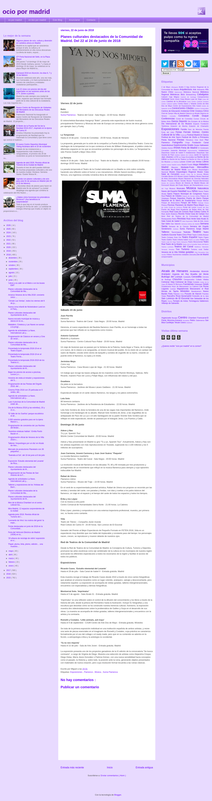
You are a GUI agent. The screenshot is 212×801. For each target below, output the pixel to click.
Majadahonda (183, 289)
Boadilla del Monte (199, 274)
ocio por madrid (26, 11)
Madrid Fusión (187, 165)
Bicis (183, 94)
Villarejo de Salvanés (170, 303)
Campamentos (203, 97)
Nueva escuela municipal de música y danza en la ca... (24, 320)
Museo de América (168, 183)
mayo (11, 551)
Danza (175, 121)
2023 (8, 236)
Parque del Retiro (189, 203)
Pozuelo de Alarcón (193, 294)
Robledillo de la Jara (200, 296)
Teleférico (198, 247)
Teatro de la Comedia (190, 244)
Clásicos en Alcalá (192, 113)
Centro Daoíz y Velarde (187, 104)
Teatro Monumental (195, 242)
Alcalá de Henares (175, 271)
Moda (185, 169)
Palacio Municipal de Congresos (188, 194)
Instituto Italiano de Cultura (184, 155)
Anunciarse (74, 20)
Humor (171, 148)
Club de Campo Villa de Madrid (173, 113)
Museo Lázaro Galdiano (187, 176)
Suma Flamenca (68, 115)
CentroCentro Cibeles (183, 108)
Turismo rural (197, 249)
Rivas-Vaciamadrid (184, 296)
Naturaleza (203, 188)
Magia (196, 164)
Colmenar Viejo (168, 282)
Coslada (196, 282)
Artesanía (201, 89)
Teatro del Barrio (203, 244)
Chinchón (178, 279)
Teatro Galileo (166, 240)
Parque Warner (203, 200)
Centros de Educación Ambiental (175, 111)
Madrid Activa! (166, 165)
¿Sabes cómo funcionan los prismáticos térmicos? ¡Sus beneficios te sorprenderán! (33, 199)
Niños (195, 191)
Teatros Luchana (167, 247)
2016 (8, 574)
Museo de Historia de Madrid (188, 183)
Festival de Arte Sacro (171, 137)
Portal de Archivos (176, 207)
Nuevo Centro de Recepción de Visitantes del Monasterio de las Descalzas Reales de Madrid (33, 109)
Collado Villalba (202, 279)
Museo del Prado (177, 185)
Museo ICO (173, 176)
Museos (173, 188)
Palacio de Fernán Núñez (191, 196)
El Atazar (170, 284)
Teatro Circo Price (184, 235)
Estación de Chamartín (199, 126)
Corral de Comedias (185, 119)
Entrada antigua (144, 767)
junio (11, 280)
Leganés (165, 289)
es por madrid (15, 20)
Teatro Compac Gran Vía (171, 237)
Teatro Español (190, 237)
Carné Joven (175, 99)
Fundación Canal (200, 142)
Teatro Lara (204, 240)
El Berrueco (178, 284)
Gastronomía (180, 145)
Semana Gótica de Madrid (190, 224)
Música (98, 672)
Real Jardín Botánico (169, 214)
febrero (12, 562)
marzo (11, 558)
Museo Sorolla (180, 181)
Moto (190, 170)
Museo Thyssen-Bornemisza (198, 181)
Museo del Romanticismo (194, 185)
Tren (178, 249)
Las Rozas (204, 286)
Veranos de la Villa (169, 252)
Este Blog (57, 20)
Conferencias (168, 118)
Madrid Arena (177, 165)
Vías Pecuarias (200, 252)
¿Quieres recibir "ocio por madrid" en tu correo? (181, 346)
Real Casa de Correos (179, 212)
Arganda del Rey (181, 274)
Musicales (181, 188)
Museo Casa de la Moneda (192, 174)
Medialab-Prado (189, 167)
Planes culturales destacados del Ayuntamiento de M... (22, 314)
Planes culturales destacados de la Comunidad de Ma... (22, 290)
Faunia (206, 129)
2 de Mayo (166, 87)
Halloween (204, 145)
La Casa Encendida (186, 157)
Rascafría (171, 296)
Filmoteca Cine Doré (195, 140)
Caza (189, 101)
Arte (195, 89)
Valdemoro (204, 301)
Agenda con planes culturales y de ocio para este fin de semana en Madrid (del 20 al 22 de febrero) (34, 181)
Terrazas (165, 249)
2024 (8, 232)
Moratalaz (186, 320)
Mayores (176, 167)
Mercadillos (203, 167)
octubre (12, 265)
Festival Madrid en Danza (198, 135)
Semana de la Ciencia (179, 226)
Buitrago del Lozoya (172, 276)
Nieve (189, 191)
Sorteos (176, 229)
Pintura (164, 205)
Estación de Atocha (180, 126)
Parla (170, 294)
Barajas (175, 318)
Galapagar (198, 284)
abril (11, 555)
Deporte (183, 121)
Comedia (174, 116)
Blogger (117, 795)
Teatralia (188, 232)
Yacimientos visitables (180, 254)
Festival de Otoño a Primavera (195, 137)
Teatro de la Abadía (174, 244)
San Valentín (176, 224)
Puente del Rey (203, 207)
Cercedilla (196, 276)
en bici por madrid (37, 20)
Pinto (182, 294)
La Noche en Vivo (194, 159)
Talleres (166, 232)
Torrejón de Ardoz (181, 301)
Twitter (206, 249)
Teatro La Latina (194, 240)
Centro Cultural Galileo (169, 104)
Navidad (182, 191)
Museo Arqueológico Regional (183, 172)
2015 (8, 578)
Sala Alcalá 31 (202, 219)
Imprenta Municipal (179, 150)
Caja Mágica (175, 97)
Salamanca (200, 320)
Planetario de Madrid (184, 205)
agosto (12, 273)
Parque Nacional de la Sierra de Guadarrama (185, 199)
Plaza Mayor (199, 205)
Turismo (186, 249)
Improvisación (193, 150)
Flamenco (89, 672)
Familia (184, 129)
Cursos (197, 119)
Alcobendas (195, 271)
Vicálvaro (189, 322)
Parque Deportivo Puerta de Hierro (186, 198)
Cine (192, 111)
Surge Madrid (202, 229)
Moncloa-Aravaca (175, 320)
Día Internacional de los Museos (177, 124)
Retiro (174, 219)
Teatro (198, 231)
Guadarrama (166, 286)
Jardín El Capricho (201, 155)
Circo (206, 111)
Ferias (179, 132)
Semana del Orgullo (199, 226)
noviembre (13, 262)
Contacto (91, 20)
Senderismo (167, 229)
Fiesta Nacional (169, 140)
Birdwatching (191, 94)
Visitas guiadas (186, 252)
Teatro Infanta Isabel (180, 240)
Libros (205, 161)
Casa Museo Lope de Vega (191, 99)
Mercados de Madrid (171, 169)
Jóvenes (170, 157)
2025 (8, 229)
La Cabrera (194, 286)
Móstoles (185, 291)
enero (11, 566)
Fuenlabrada (188, 284)
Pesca (206, 203)
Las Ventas (197, 162)
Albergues (175, 87)
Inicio (110, 767)
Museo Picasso (167, 181)
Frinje (188, 143)
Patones (176, 294)
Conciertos (185, 115)
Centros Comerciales (201, 108)
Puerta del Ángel (168, 209)
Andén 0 (182, 87)
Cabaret (165, 97)
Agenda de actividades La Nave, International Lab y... (21, 331)
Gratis (190, 145)
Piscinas (171, 205)
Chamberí (192, 318)
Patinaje (201, 203)
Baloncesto (179, 92)
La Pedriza (175, 162)
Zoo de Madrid (202, 254)
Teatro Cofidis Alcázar (200, 235)
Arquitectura (186, 89)
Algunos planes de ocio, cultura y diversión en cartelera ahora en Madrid (34, 42)
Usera (183, 322)
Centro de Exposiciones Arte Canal (187, 106)
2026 (8, 225)
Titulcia (170, 301)
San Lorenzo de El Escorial (175, 298)
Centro (183, 317)
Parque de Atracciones (171, 203)
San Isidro (166, 224)
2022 (8, 240)
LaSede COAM (185, 162)
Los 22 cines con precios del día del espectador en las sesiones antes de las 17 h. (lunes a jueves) (33, 91)
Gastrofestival (167, 145)
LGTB (176, 157)
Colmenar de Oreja (184, 282)
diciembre (13, 258)
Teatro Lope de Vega (168, 242)
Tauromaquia (177, 232)
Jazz (163, 157)
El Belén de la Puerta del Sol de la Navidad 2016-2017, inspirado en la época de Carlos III (34, 128)
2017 (8, 570)
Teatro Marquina (182, 242)
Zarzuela (192, 254)
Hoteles (164, 148)
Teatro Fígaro (203, 237)
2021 (8, 244)
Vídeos (169, 254)
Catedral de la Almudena (176, 101)
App (188, 87)
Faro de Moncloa (195, 129)
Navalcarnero (197, 291)
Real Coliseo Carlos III (199, 212)
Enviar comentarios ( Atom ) (113, 775)
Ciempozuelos (190, 279)
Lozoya (173, 289)
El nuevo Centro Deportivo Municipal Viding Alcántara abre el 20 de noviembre (33, 145)
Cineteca (199, 111)
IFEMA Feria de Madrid (186, 148)
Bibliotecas (175, 94)
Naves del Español (169, 191)
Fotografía (178, 142)
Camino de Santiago (189, 97)
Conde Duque (200, 115)
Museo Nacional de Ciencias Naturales (193, 178)
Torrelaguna (194, 301)
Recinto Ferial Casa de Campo (191, 214)
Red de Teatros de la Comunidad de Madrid (188, 216)
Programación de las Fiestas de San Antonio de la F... (23, 474)
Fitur (207, 140)
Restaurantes (166, 219)
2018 (8, 255)
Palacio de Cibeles (174, 196)
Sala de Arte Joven (201, 221)
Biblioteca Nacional (192, 92)
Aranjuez (166, 274)
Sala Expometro (188, 221)
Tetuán (177, 322)
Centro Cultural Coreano (200, 101)
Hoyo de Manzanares (181, 286)
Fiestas (181, 139)
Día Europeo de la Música (198, 121)
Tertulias (172, 249)
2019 (8, 251)
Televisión (205, 247)
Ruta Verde (191, 219)
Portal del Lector (190, 207)
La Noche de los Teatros (177, 159)
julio (11, 276)
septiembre (14, 269)
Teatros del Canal (184, 246)
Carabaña (187, 277)
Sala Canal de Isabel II (171, 221)
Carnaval (165, 99)
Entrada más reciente (72, 767)
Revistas (182, 218)
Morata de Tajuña (170, 291)
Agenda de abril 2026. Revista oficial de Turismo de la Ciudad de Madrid (32, 164)
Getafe (206, 284)
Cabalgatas (203, 94)
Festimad (183, 135)
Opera (170, 194)
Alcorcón (205, 271)
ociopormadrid (166, 257)
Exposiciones (76, 672)
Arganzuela (166, 318)
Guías (197, 145)
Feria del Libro (168, 132)
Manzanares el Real (199, 289)
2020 (8, 247)
